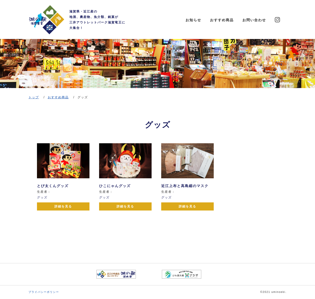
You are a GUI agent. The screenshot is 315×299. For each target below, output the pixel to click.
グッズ (42, 197)
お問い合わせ (254, 20)
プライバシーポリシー (43, 292)
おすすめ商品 (222, 20)
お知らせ (193, 20)
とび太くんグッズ (52, 186)
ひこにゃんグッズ (115, 186)
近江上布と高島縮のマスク (184, 186)
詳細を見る (63, 206)
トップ (33, 97)
